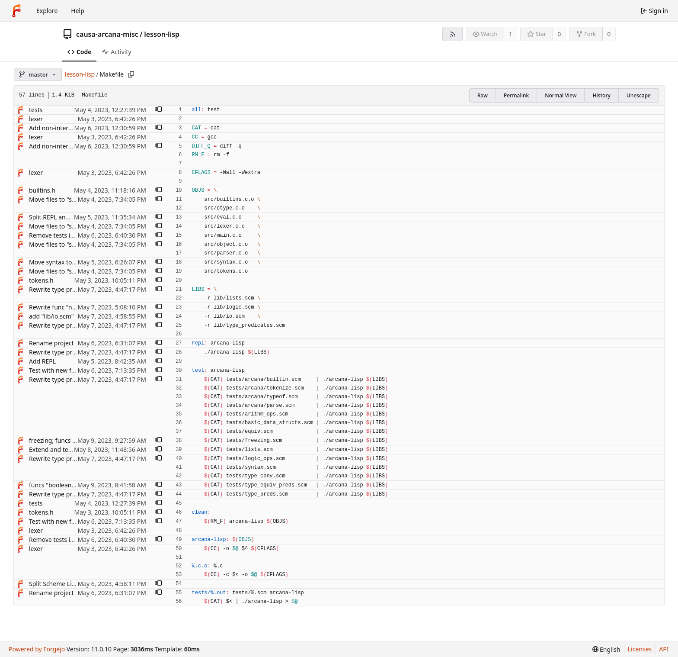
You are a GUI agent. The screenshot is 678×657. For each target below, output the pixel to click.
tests (35, 110)
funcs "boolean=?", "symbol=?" (72, 485)
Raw (482, 95)
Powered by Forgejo (37, 649)
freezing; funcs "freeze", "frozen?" (76, 440)
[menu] (606, 649)
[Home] (16, 11)
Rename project (51, 343)
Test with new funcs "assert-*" (71, 370)
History (601, 95)
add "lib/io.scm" (51, 316)
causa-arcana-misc (107, 34)
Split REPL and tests (56, 217)
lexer (36, 119)
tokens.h (41, 280)
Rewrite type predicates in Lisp (72, 289)
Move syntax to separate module (75, 262)
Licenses (640, 649)
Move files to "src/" (55, 199)
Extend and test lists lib (61, 449)
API (663, 649)
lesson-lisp (161, 34)
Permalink (516, 95)
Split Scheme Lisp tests (61, 584)
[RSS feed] (452, 34)
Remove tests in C (54, 235)
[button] (158, 110)
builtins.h (42, 190)
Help (77, 10)
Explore (47, 10)
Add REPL (42, 361)
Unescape (639, 95)
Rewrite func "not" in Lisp (64, 307)
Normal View (560, 95)
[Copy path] (131, 74)
